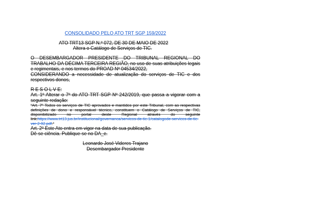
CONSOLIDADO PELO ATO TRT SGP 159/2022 (115, 33)
